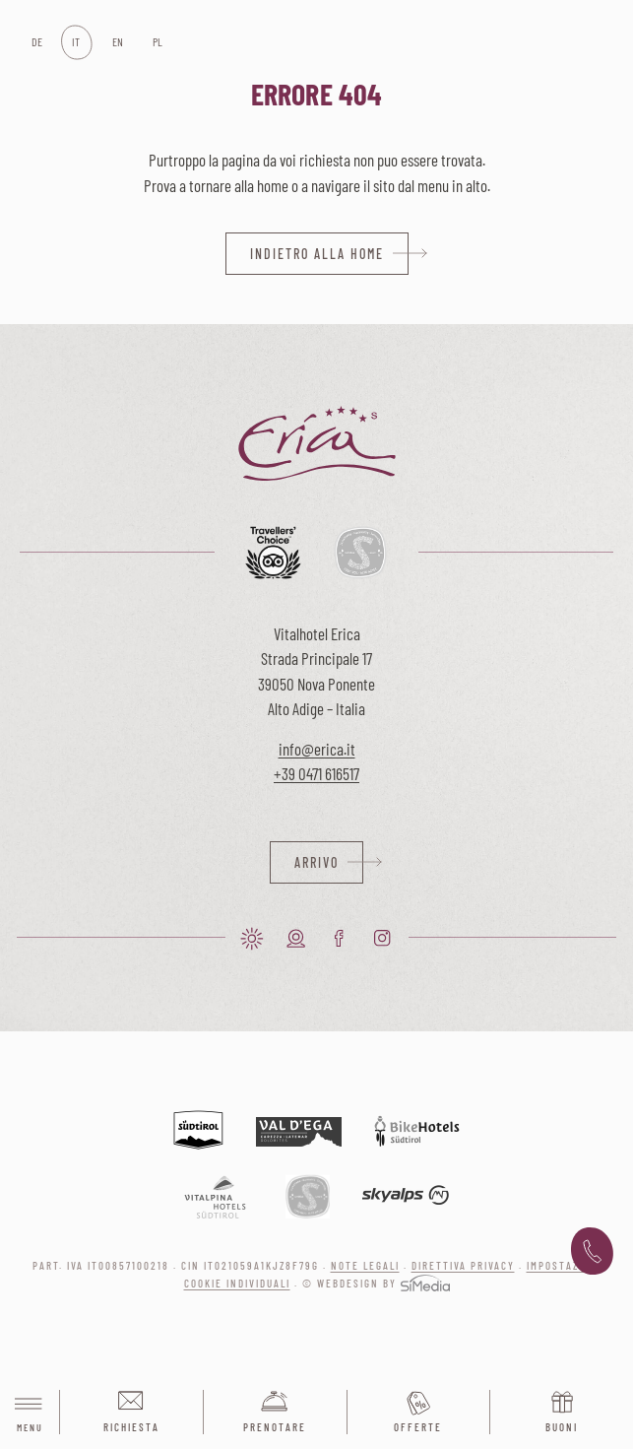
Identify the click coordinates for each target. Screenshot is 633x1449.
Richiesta (131, 1426)
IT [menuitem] (76, 41)
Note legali (365, 1265)
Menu (29, 1413)
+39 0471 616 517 (592, 1252)
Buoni (561, 1426)
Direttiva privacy (463, 1265)
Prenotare (274, 1426)
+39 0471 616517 (316, 773)
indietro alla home (317, 253)
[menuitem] (36, 42)
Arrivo (316, 862)
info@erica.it (317, 748)
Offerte (418, 1426)
